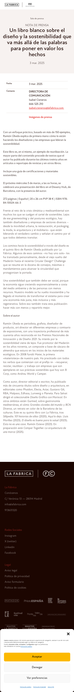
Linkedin (10, 547)
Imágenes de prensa (40, 117)
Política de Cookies (26, 646)
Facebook (10, 553)
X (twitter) (10, 541)
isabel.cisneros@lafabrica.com (46, 108)
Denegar (37, 667)
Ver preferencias (37, 678)
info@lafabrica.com (15, 504)
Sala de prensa (37, 19)
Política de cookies (25, 687)
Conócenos (11, 493)
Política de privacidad (39, 687)
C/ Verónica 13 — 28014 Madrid (23, 498)
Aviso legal (51, 687)
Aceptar (37, 656)
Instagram (10, 535)
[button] (68, 634)
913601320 (11, 510)
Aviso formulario (14, 582)
